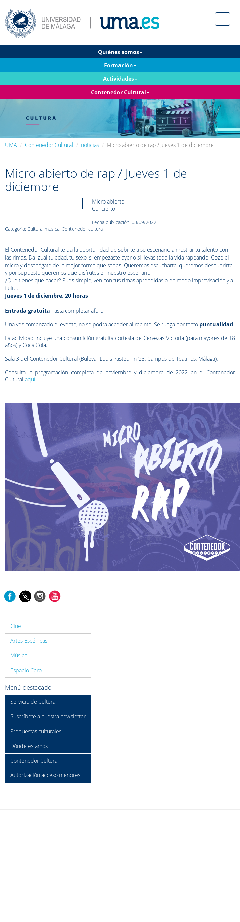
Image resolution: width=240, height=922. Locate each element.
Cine (15, 626)
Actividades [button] (120, 78)
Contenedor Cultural (49, 145)
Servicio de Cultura (32, 701)
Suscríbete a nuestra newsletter (48, 716)
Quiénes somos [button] (120, 52)
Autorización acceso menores (45, 775)
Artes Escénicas (28, 640)
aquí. (31, 379)
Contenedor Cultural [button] (120, 92)
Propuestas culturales (35, 731)
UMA (11, 145)
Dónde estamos (29, 746)
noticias (90, 145)
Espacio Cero (26, 670)
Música (18, 655)
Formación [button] (120, 65)
